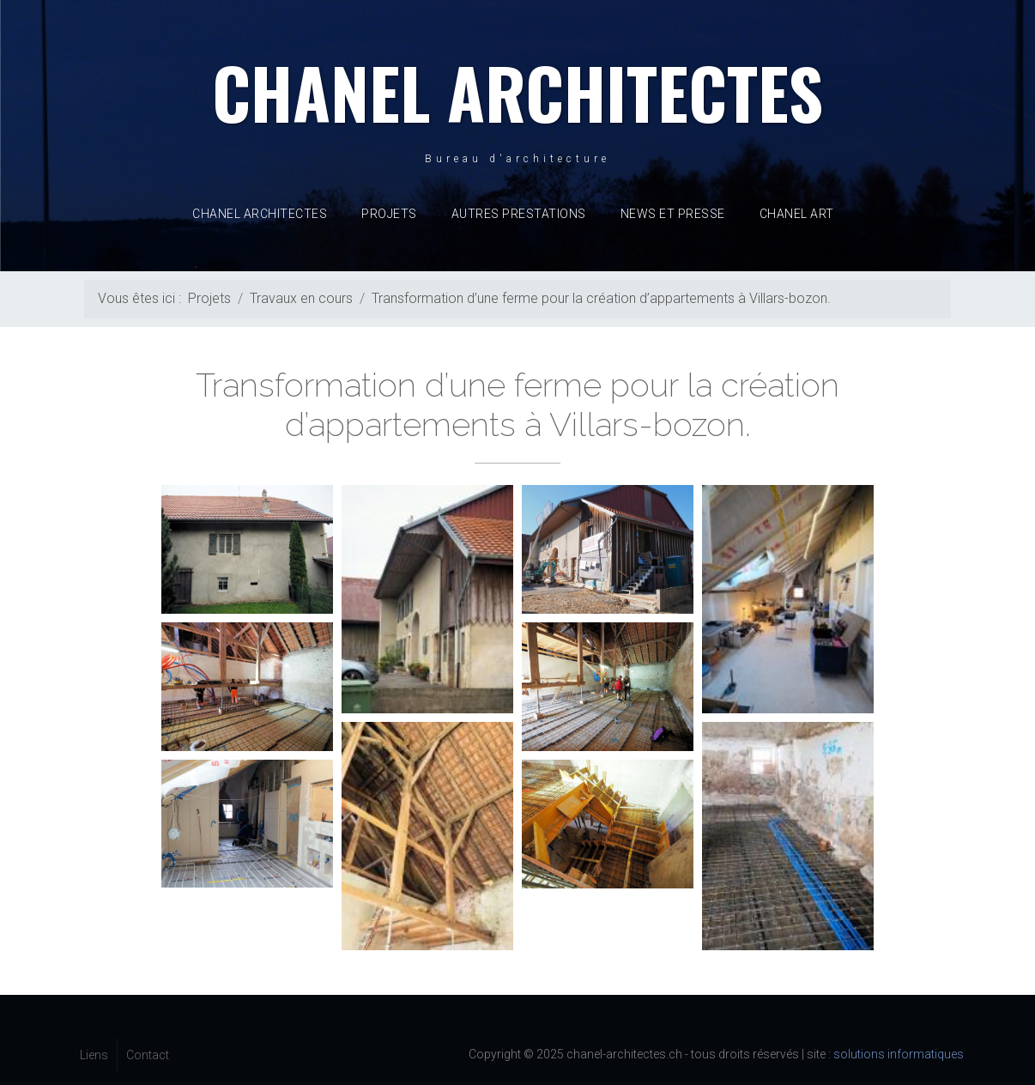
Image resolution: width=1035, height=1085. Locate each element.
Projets (389, 214)
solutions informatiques (898, 1054)
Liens (94, 1055)
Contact (147, 1055)
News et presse (672, 214)
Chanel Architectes (259, 214)
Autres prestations (518, 214)
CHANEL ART (797, 214)
